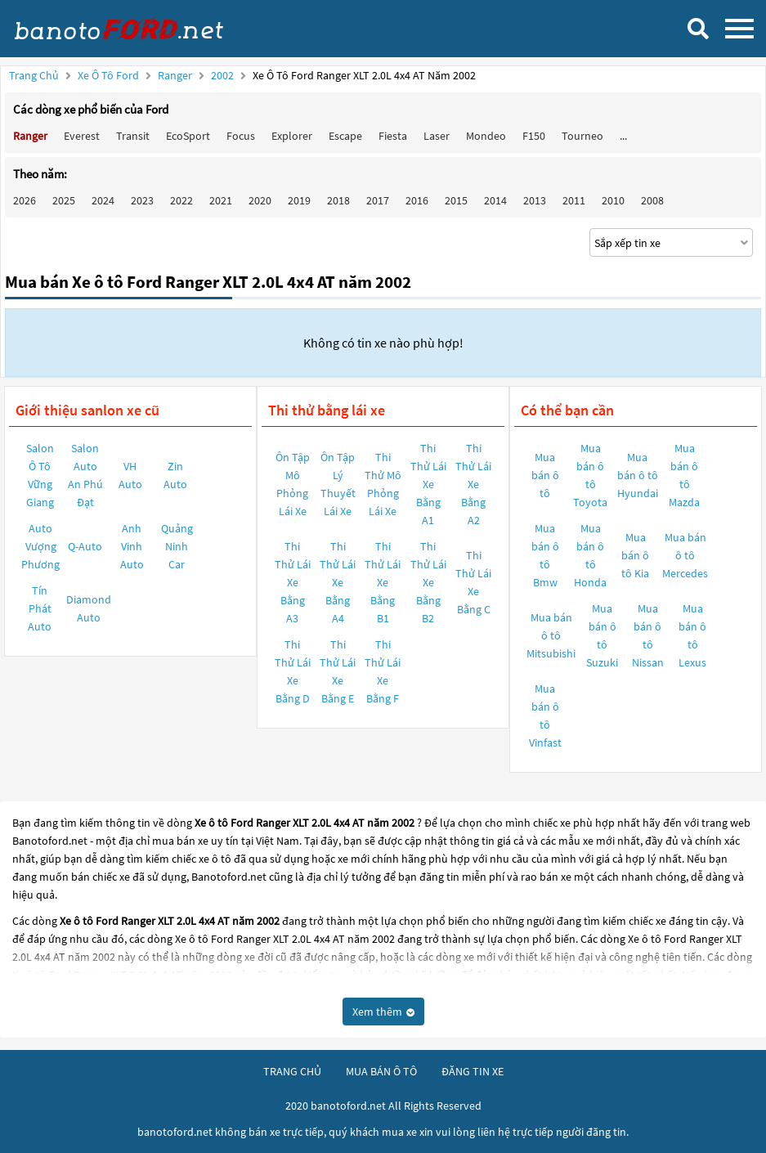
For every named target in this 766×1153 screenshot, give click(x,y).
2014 (495, 200)
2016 (416, 200)
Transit (133, 135)
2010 (613, 200)
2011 (573, 200)
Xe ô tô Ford (108, 75)
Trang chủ (34, 75)
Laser (436, 135)
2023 (142, 200)
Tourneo (582, 135)
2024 (103, 200)
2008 (652, 200)
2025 (63, 200)
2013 (534, 200)
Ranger (176, 75)
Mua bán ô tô (545, 475)
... (623, 135)
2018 (338, 200)
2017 (377, 200)
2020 (260, 200)
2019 (299, 200)
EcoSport (188, 135)
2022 (181, 200)
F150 (533, 135)
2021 (220, 200)
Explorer (291, 135)
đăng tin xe (472, 1071)
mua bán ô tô (381, 1071)
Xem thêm (383, 1011)
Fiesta (393, 135)
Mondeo (486, 135)
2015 (456, 200)
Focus (240, 135)
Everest (82, 135)
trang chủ (292, 1071)
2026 (24, 200)
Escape (345, 135)
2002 (223, 75)
